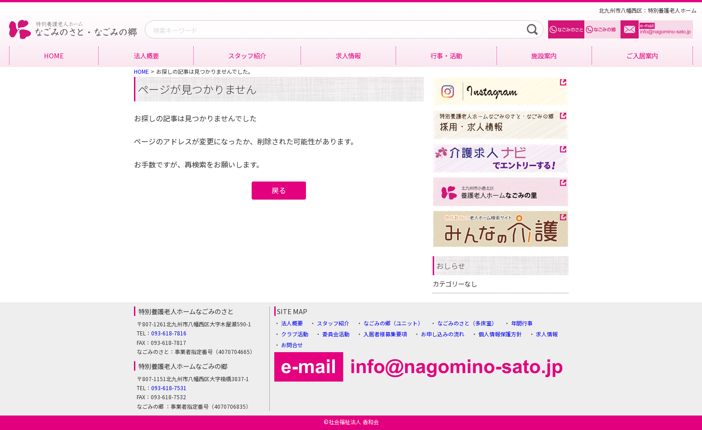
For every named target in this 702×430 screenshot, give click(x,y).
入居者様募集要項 (385, 334)
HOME (54, 55)
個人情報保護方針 (500, 334)
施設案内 (544, 55)
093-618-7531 (168, 388)
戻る (279, 190)
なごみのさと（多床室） (467, 323)
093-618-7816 (168, 333)
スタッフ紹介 (247, 55)
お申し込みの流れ (442, 334)
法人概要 (146, 55)
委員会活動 (335, 334)
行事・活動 (446, 55)
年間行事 (522, 323)
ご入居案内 (642, 55)
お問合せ (292, 345)
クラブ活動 (294, 334)
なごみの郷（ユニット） (393, 323)
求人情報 (348, 55)
